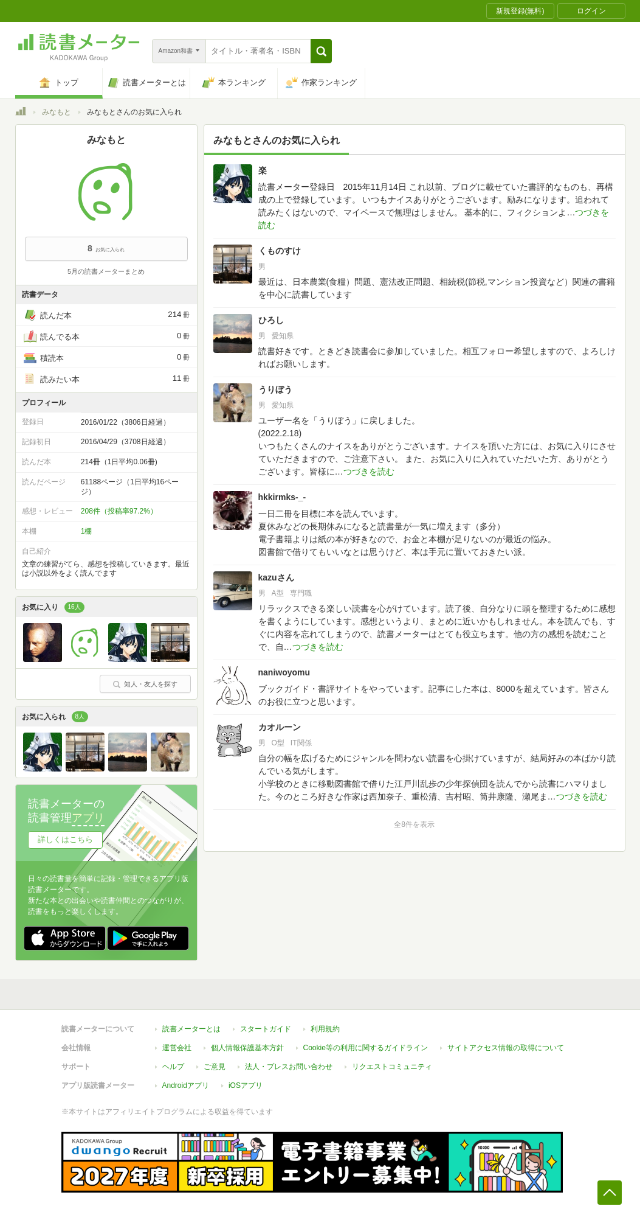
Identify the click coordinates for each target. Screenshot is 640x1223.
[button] (321, 51)
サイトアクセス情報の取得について (505, 1047)
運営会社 (176, 1047)
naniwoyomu (284, 672)
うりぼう (275, 389)
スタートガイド (265, 1029)
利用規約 (325, 1029)
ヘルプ (173, 1066)
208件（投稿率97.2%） (119, 511)
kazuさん (276, 577)
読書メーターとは (191, 1029)
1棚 (86, 531)
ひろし (271, 320)
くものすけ (279, 251)
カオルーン (279, 727)
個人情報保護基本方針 (247, 1047)
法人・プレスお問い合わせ (288, 1066)
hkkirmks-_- (282, 497)
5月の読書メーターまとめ (106, 271)
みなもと (56, 112)
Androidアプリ (185, 1085)
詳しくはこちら (65, 839)
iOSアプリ (246, 1085)
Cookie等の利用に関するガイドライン (365, 1047)
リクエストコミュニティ (392, 1066)
